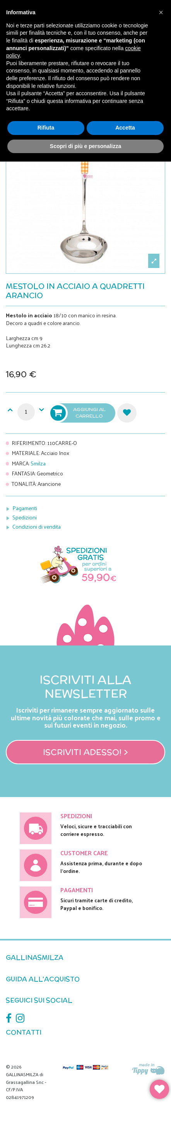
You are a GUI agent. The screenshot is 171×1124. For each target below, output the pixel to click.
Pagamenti (24, 508)
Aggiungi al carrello (78, 413)
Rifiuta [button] (46, 128)
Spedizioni (24, 517)
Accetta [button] (125, 128)
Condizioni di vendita (36, 526)
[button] (161, 12)
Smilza (38, 463)
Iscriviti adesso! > (85, 752)
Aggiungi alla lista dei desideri (127, 413)
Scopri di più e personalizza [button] (85, 146)
